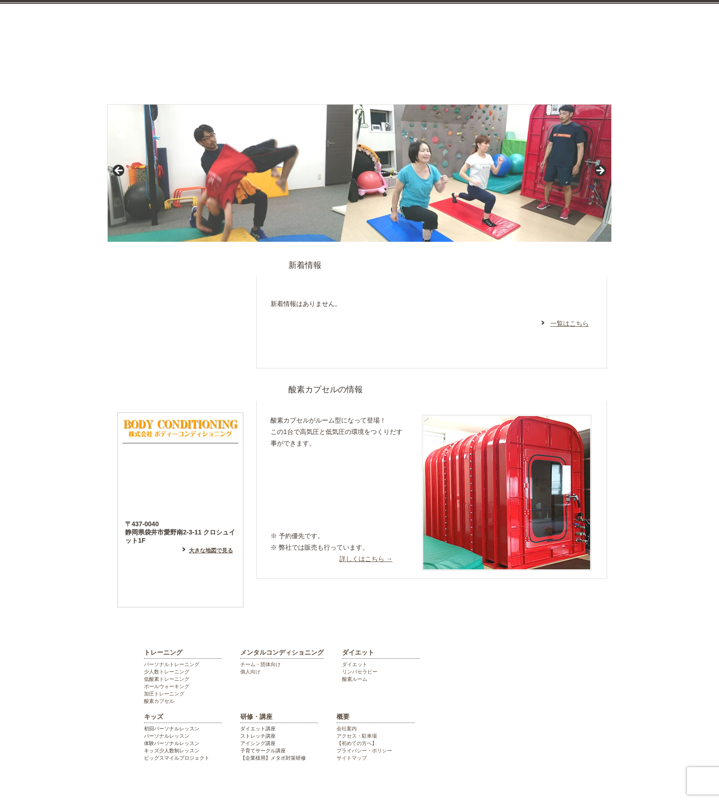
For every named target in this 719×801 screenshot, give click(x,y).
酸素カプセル (159, 701)
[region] (359, 173)
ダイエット (383, 79)
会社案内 (347, 728)
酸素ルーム (354, 679)
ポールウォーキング (166, 686)
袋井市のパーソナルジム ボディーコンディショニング (274, 23)
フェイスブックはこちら (180, 350)
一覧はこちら (569, 323)
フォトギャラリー (180, 389)
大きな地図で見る (211, 550)
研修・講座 (521, 79)
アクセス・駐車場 (357, 736)
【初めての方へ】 (357, 743)
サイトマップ (352, 758)
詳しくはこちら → (366, 558)
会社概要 (585, 79)
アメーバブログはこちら (180, 311)
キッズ (453, 79)
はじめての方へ (180, 272)
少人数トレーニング (166, 671)
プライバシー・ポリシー (364, 750)
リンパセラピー (359, 671)
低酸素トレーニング (166, 679)
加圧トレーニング (164, 693)
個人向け (250, 671)
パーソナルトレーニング (171, 664)
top (136, 79)
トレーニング (204, 79)
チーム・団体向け (260, 664)
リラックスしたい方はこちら (335, 473)
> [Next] (600, 171)
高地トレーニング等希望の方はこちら (335, 509)
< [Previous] (119, 171)
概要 (343, 716)
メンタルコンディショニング (293, 79)
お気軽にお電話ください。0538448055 (561, 38)
